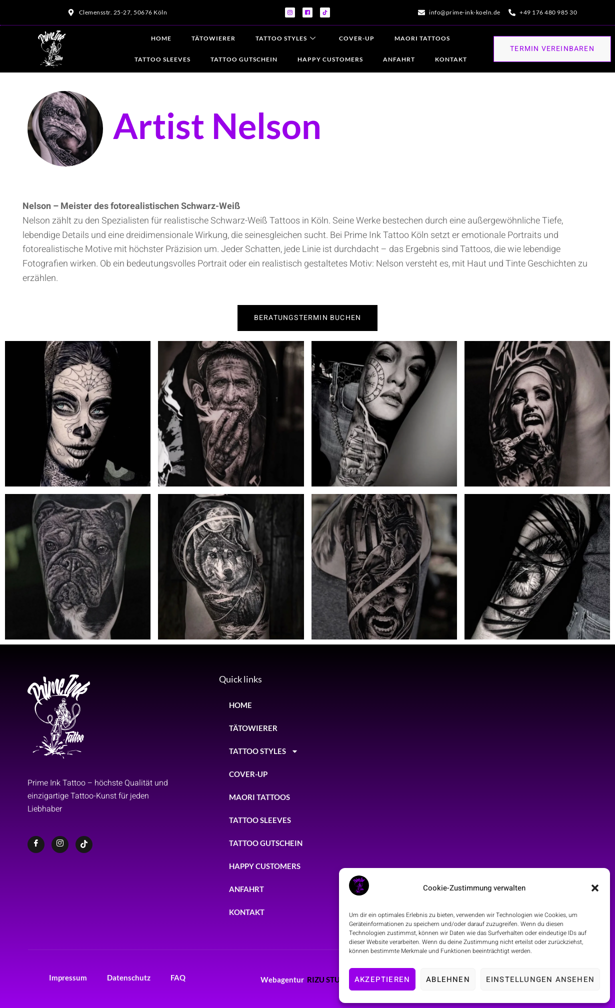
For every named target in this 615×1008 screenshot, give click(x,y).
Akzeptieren (382, 979)
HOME (161, 38)
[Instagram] (60, 844)
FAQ (178, 977)
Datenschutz (128, 977)
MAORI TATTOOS (422, 38)
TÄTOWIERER (214, 38)
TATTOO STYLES (286, 38)
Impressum (68, 977)
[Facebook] (36, 844)
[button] (595, 888)
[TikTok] (84, 844)
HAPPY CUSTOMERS (330, 59)
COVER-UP (356, 38)
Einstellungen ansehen (540, 979)
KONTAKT (451, 59)
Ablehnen (448, 979)
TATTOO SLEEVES (162, 59)
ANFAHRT (399, 59)
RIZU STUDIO (330, 979)
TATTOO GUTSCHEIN (244, 59)
